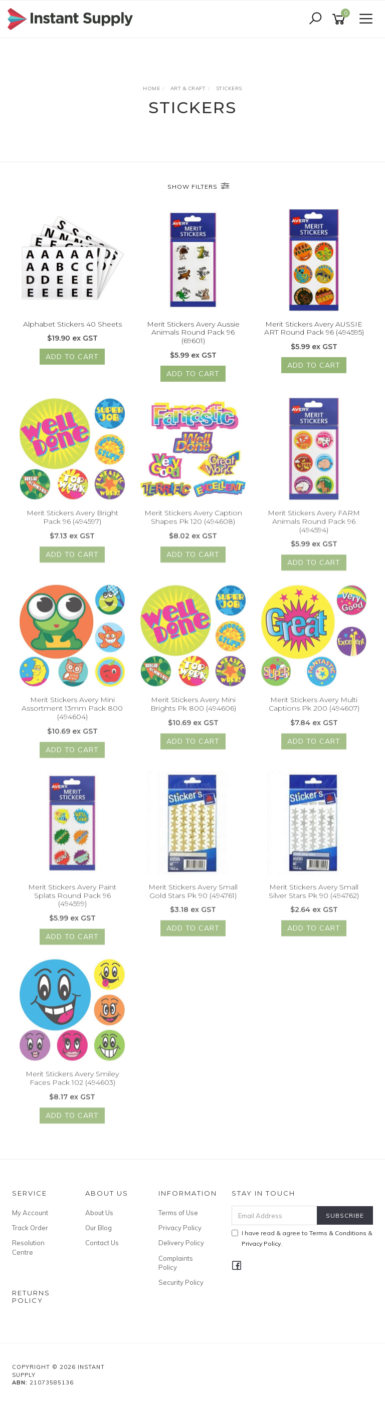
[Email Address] (275, 1215)
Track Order (30, 1228)
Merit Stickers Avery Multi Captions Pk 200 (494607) (314, 712)
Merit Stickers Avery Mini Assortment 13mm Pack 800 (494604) (72, 716)
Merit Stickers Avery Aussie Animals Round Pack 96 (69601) (193, 333)
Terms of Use (178, 1213)
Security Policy (181, 1282)
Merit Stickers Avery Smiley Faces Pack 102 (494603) (72, 1086)
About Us (99, 1213)
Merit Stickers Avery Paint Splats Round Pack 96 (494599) (72, 904)
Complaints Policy (175, 1262)
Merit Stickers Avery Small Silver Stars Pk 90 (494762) (314, 899)
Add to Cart (72, 357)
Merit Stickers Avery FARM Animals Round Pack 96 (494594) (314, 529)
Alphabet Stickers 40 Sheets (72, 324)
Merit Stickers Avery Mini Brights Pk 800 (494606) (193, 712)
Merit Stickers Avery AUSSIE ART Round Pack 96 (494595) (314, 329)
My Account (30, 1213)
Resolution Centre (28, 1247)
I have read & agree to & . (302, 1238)
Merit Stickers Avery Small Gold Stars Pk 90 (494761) (193, 899)
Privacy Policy (180, 1228)
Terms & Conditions (337, 1233)
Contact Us (102, 1243)
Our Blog (98, 1228)
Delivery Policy (181, 1243)
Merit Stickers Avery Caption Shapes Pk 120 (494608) (193, 525)
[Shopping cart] (340, 19)
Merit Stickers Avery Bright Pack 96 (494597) (72, 525)
